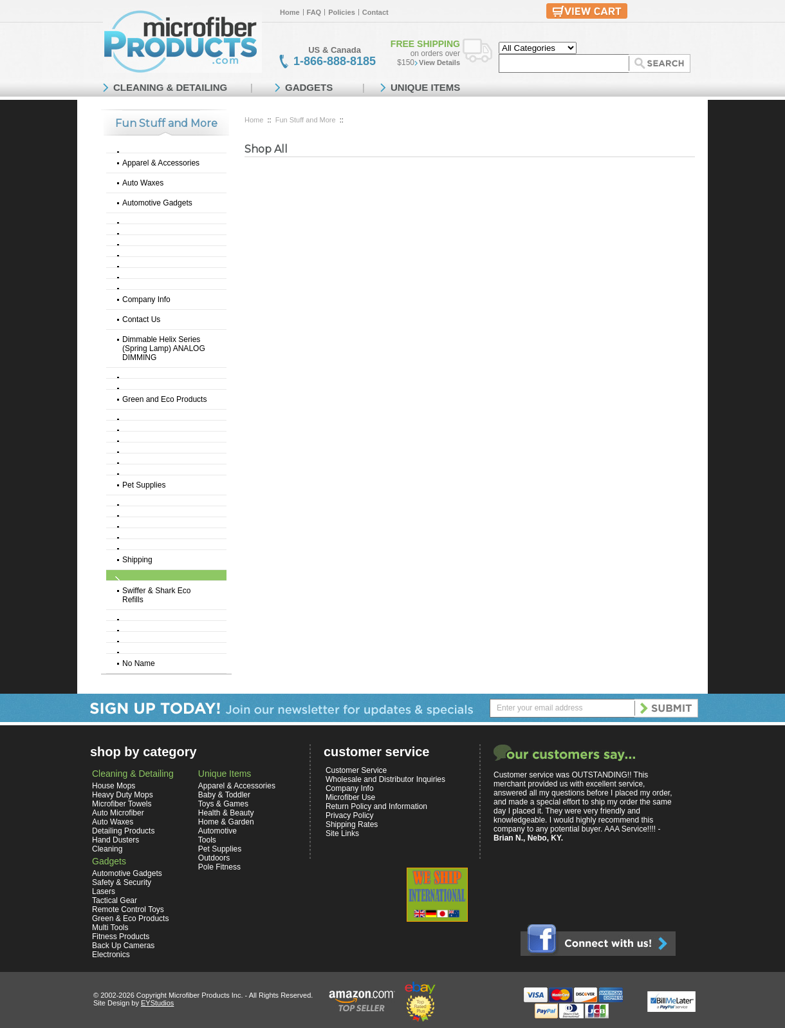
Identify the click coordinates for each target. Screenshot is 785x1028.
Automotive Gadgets (157, 202)
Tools (207, 839)
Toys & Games (223, 803)
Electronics (111, 954)
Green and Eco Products (164, 399)
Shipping (137, 559)
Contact (375, 12)
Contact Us (141, 319)
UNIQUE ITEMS (425, 87)
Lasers (103, 891)
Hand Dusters (115, 839)
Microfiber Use (350, 797)
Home (290, 12)
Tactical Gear (114, 900)
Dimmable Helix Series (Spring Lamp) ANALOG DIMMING (163, 348)
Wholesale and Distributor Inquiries (385, 779)
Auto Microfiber (118, 812)
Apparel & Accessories (160, 162)
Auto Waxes (142, 182)
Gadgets (109, 861)
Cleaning (107, 848)
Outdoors (214, 857)
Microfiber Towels (121, 803)
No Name (138, 663)
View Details (439, 62)
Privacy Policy (350, 815)
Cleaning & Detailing (133, 773)
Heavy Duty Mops (122, 794)
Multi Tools (110, 927)
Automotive (217, 830)
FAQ (314, 12)
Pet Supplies (143, 485)
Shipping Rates (352, 824)
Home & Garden (226, 821)
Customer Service (356, 770)
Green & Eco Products (130, 918)
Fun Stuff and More (305, 120)
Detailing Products (123, 830)
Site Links (342, 833)
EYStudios (157, 1003)
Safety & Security (121, 882)
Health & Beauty (226, 812)
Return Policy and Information (376, 806)
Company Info (146, 299)
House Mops (113, 785)
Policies (341, 12)
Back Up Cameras (123, 945)
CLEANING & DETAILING (170, 87)
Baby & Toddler (224, 794)
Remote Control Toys (128, 909)
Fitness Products (120, 936)
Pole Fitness (219, 866)
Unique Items (224, 773)
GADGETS (309, 87)
